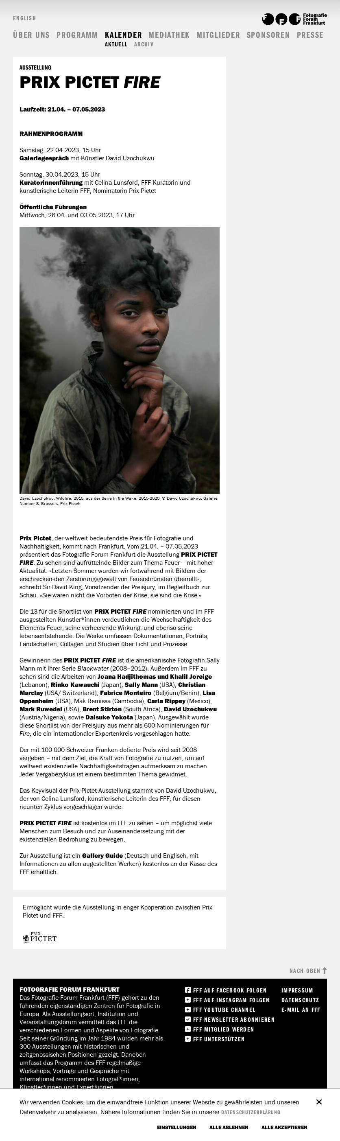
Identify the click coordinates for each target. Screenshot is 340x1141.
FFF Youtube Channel (224, 1009)
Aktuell (116, 44)
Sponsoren (268, 34)
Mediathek (169, 34)
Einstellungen (176, 1127)
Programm (77, 34)
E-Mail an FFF (300, 1009)
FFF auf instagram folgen (231, 1000)
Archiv (144, 44)
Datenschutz (300, 1000)
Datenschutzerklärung (251, 1112)
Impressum (297, 990)
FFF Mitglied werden (223, 1029)
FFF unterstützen (219, 1039)
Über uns (31, 34)
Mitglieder (218, 34)
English (24, 18)
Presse (310, 34)
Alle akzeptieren (284, 1127)
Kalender (123, 34)
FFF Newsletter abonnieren (234, 1019)
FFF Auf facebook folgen (230, 990)
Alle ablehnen (228, 1127)
